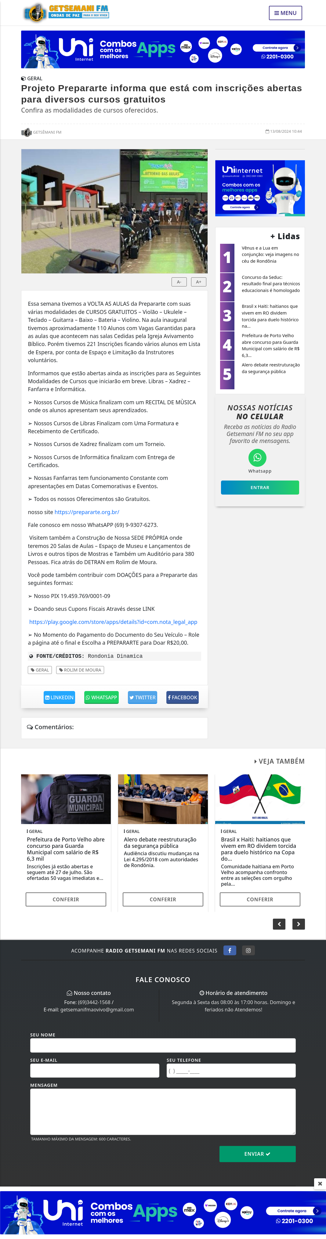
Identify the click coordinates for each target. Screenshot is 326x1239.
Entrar (260, 487)
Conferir (66, 899)
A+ (198, 282)
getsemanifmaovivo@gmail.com (97, 1009)
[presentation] (76, 1159)
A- (179, 282)
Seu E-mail (43, 1060)
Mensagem (44, 1085)
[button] (298, 924)
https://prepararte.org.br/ (87, 512)
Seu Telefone (184, 1060)
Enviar (258, 1154)
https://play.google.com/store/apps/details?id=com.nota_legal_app (113, 621)
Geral (40, 670)
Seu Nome (43, 1035)
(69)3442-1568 (94, 1002)
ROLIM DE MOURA (80, 670)
